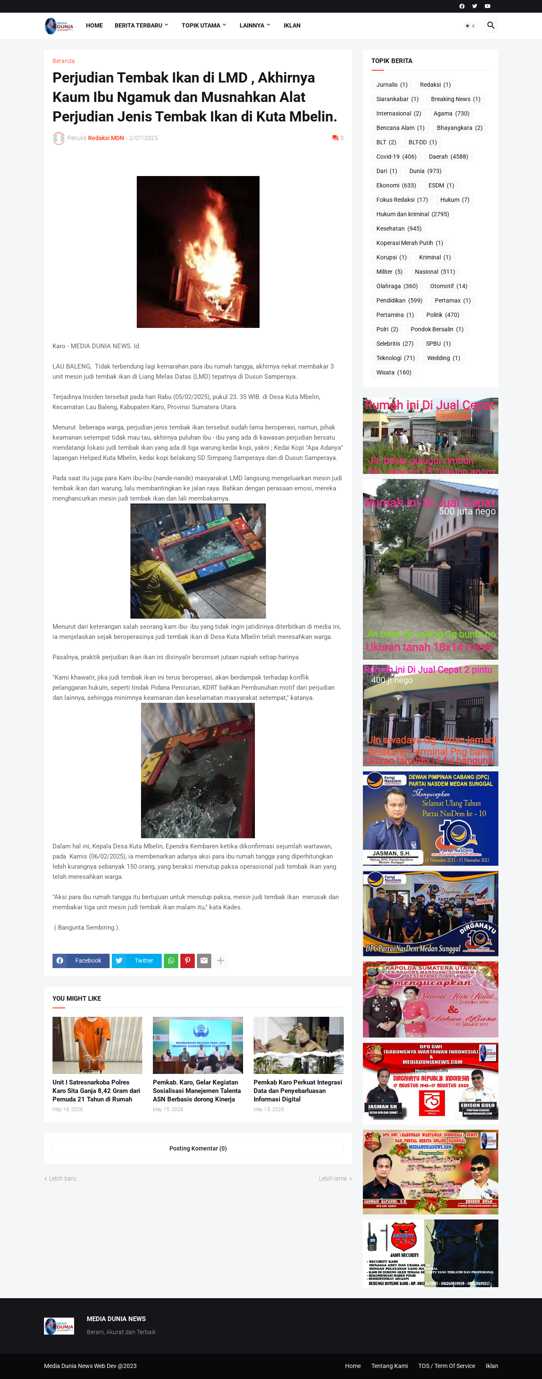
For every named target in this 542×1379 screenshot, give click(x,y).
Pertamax (453, 301)
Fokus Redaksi (402, 200)
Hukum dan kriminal (412, 214)
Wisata (394, 373)
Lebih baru (63, 1178)
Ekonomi (396, 186)
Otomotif (448, 286)
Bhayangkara (460, 128)
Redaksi (435, 85)
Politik (442, 315)
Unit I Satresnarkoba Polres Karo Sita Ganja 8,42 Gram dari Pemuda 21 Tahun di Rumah (96, 1091)
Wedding (443, 358)
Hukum (455, 200)
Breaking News (456, 99)
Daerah (448, 157)
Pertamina (395, 315)
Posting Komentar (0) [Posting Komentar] (198, 1148)
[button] (470, 26)
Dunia (425, 171)
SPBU (438, 344)
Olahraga (397, 286)
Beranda (64, 61)
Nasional (435, 272)
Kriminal (435, 257)
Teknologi (395, 358)
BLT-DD (423, 142)
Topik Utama (201, 25)
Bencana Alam (400, 128)
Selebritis (395, 344)
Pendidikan (399, 301)
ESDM (441, 186)
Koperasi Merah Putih (409, 243)
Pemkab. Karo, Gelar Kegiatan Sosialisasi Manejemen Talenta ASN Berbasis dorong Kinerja (197, 1091)
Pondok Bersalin (437, 329)
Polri (387, 329)
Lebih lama (333, 1178)
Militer (389, 272)
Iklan (292, 25)
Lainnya (252, 25)
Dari (386, 171)
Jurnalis (392, 85)
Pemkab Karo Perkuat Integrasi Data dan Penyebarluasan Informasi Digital (298, 1091)
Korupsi (391, 257)
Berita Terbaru (138, 25)
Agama (452, 114)
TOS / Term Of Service (446, 1365)
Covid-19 (396, 157)
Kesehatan (399, 229)
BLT (386, 142)
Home (94, 25)
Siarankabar (397, 99)
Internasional (398, 114)
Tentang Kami (389, 1365)
